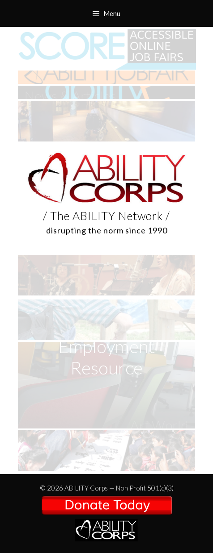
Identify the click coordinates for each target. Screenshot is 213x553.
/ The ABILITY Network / (106, 512)
